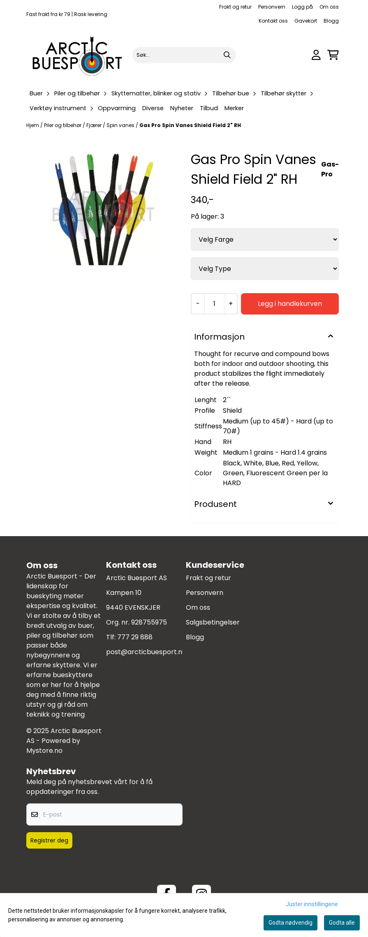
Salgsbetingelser (213, 622)
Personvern (271, 6)
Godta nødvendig (290, 922)
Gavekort (305, 20)
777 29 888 (135, 637)
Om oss (329, 6)
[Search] (227, 55)
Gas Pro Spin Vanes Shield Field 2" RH (190, 125)
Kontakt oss (273, 20)
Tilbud (209, 108)
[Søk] (184, 55)
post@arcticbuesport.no (146, 652)
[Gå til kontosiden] (316, 54)
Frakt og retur (235, 6)
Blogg (331, 20)
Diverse (153, 108)
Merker (234, 108)
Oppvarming (117, 108)
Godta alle (342, 922)
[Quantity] (214, 304)
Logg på (302, 6)
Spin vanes (121, 125)
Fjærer (94, 125)
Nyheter (181, 108)
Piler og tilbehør (63, 125)
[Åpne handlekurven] (333, 54)
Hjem (33, 125)
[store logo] (78, 55)
